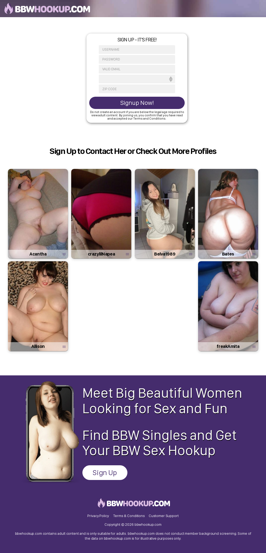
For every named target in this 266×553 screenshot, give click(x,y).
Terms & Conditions (129, 516)
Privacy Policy (98, 516)
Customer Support (164, 516)
